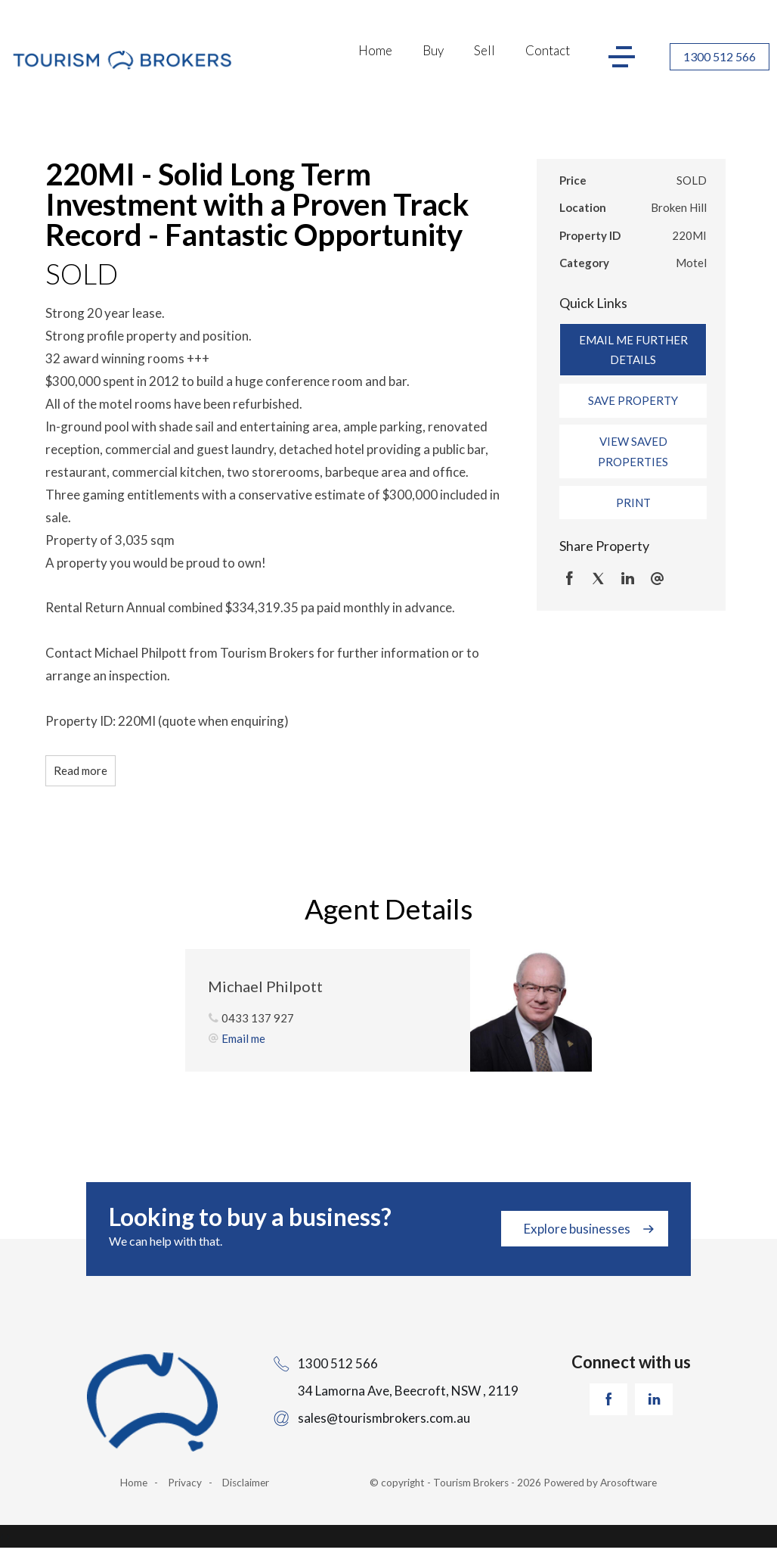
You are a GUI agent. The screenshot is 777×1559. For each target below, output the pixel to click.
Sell (484, 50)
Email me (243, 1038)
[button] (633, 400)
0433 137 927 (257, 1018)
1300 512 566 (719, 56)
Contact (547, 50)
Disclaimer (245, 1483)
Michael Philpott (265, 986)
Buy (433, 50)
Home (375, 50)
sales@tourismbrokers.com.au (384, 1418)
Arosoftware (628, 1483)
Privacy (185, 1483)
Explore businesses (577, 1229)
